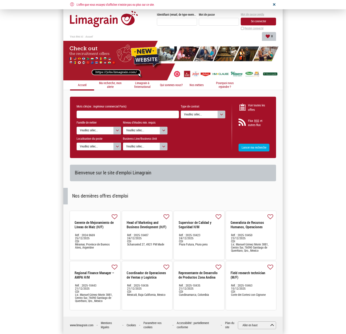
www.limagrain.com (81, 325)
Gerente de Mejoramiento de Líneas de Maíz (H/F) (94, 225)
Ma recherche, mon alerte (110, 85)
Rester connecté (253, 28)
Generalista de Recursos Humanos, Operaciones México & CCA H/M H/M (247, 227)
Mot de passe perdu (252, 14)
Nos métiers (197, 85)
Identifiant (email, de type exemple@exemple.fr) (177, 15)
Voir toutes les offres (256, 108)
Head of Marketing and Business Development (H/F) (146, 225)
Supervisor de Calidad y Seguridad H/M (195, 225)
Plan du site (229, 325)
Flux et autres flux (255, 123)
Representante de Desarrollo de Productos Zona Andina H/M (198, 277)
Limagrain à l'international (142, 85)
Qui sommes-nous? (171, 85)
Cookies (131, 325)
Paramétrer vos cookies (152, 325)
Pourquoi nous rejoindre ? (225, 85)
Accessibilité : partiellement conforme (193, 325)
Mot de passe (207, 15)
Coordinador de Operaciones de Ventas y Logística (146, 275)
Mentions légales (106, 325)
